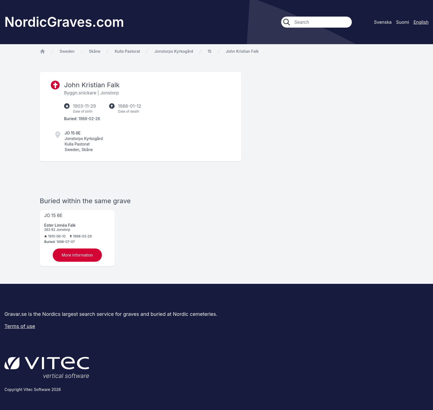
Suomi (402, 22)
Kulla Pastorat (127, 51)
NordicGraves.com (64, 22)
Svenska (383, 22)
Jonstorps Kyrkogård (173, 51)
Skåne (94, 51)
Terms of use (19, 326)
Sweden (67, 51)
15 (210, 51)
